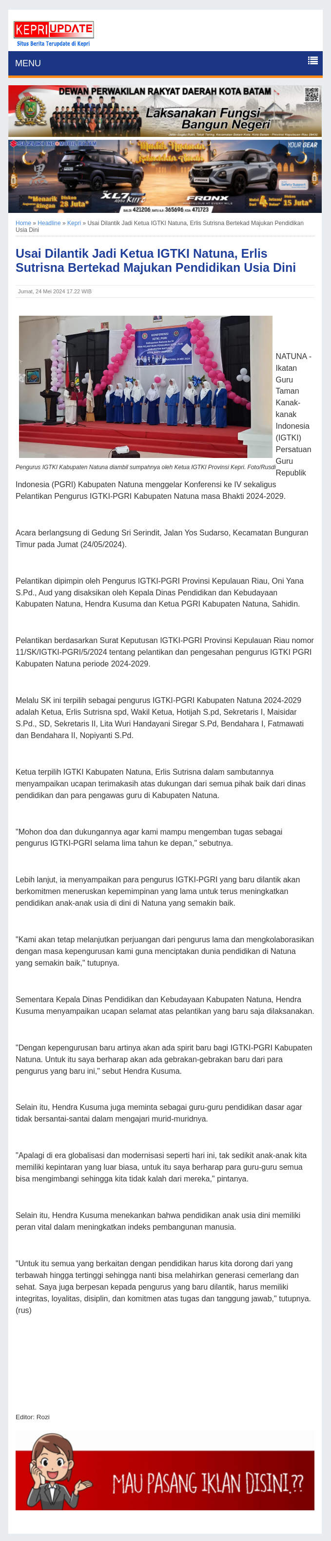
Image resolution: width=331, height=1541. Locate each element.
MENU (28, 63)
